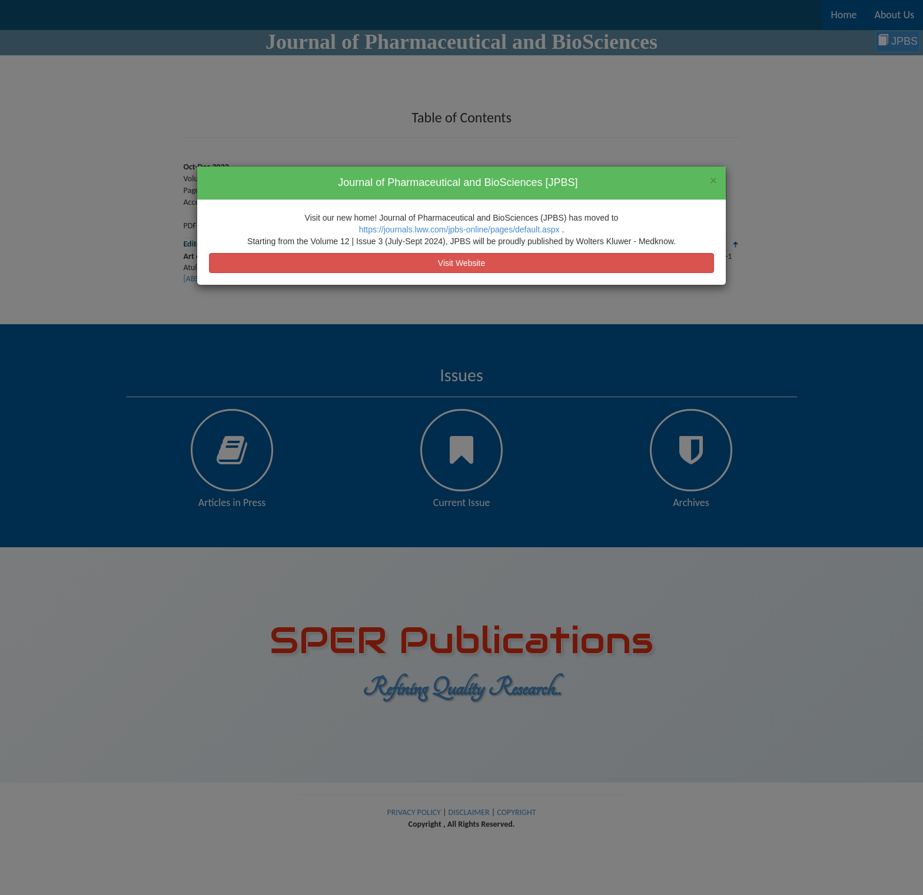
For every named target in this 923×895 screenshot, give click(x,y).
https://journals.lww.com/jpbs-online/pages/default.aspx (460, 229)
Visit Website (461, 263)
